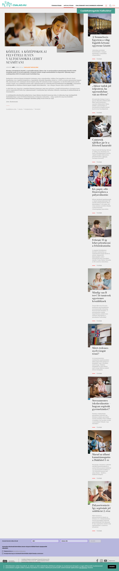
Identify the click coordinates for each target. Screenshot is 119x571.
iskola (20, 109)
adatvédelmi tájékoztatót (19, 551)
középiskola (28, 109)
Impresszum (112, 560)
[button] (106, 5)
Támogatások (56, 5)
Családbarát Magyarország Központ (89, 5)
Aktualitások (68, 5)
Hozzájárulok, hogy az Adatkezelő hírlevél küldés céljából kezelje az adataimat (23, 553)
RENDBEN (112, 566)
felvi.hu (105, 156)
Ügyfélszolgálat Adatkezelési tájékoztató (30, 562)
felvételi (37, 109)
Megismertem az (15, 551)
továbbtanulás (11, 109)
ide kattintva (83, 568)
